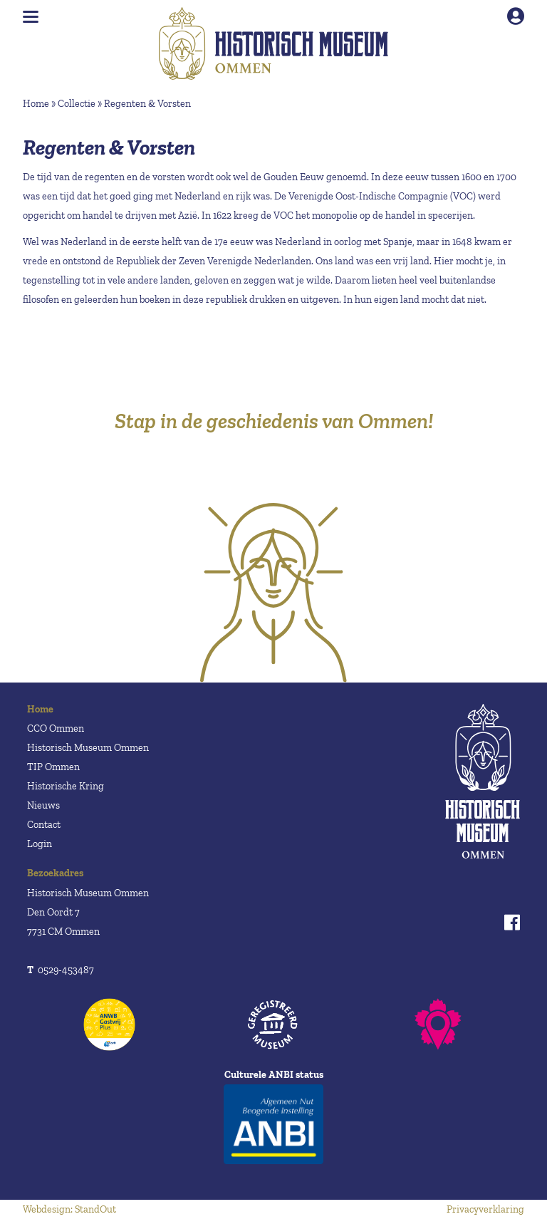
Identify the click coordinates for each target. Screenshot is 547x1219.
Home (36, 104)
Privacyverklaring (485, 1209)
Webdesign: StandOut (69, 1209)
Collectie (76, 104)
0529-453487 (60, 970)
